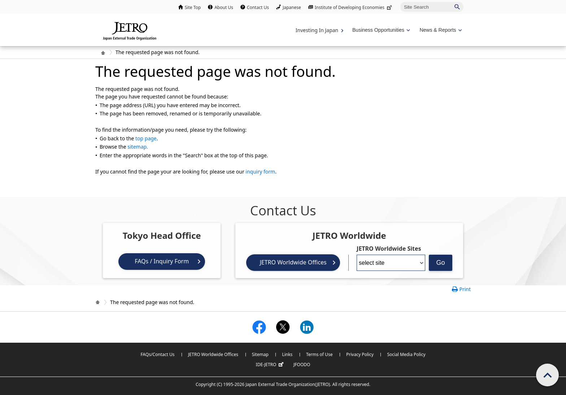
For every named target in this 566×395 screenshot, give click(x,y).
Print (465, 289)
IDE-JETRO (271, 364)
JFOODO (301, 364)
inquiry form (260, 171)
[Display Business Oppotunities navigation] (380, 30)
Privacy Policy (360, 354)
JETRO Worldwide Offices (293, 262)
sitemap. (137, 146)
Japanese (292, 7)
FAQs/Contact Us (157, 354)
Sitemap (260, 354)
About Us (223, 7)
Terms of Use (319, 354)
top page (146, 138)
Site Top (193, 7)
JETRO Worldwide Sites (389, 249)
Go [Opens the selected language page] (440, 262)
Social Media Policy (406, 354)
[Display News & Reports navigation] (439, 30)
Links (287, 354)
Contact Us (258, 7)
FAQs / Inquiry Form (162, 261)
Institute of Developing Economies (354, 7)
